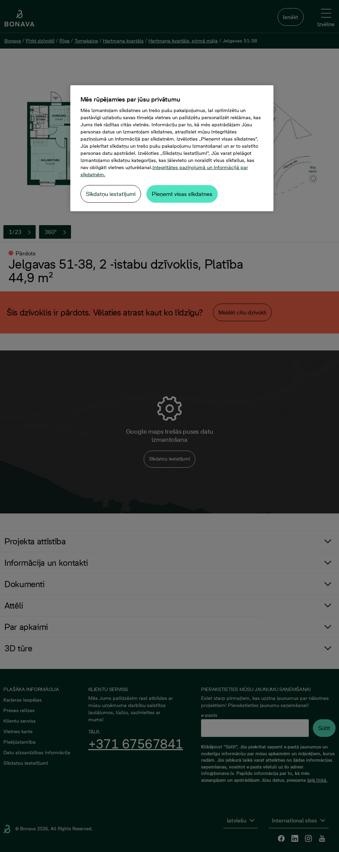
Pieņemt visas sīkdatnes (182, 194)
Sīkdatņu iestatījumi (111, 194)
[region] (172, 148)
